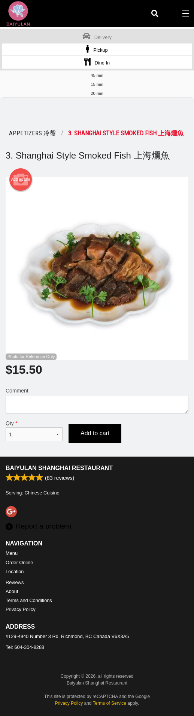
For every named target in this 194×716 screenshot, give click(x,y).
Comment (97, 400)
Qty (34, 430)
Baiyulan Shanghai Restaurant (59, 468)
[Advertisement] (97, 112)
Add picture (20, 179)
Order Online (19, 562)
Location (15, 571)
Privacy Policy (21, 609)
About (12, 591)
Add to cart (95, 433)
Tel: (25, 647)
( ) (170, 13)
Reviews (15, 582)
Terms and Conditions (29, 600)
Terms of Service (109, 703)
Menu (12, 553)
